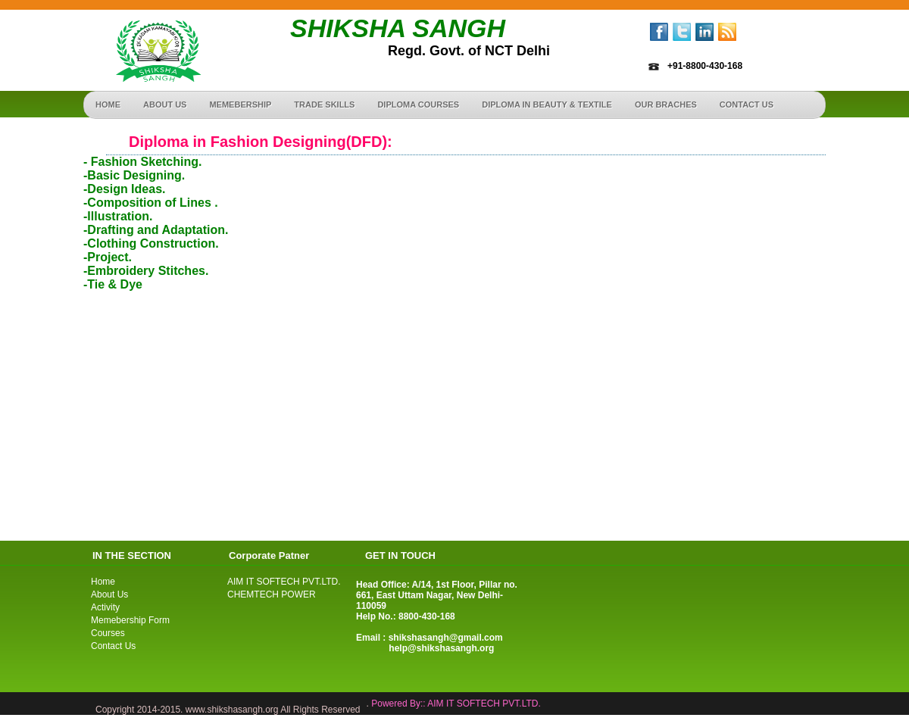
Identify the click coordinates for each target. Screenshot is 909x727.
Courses (108, 633)
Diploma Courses (418, 104)
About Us (164, 104)
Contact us (746, 104)
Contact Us (113, 646)
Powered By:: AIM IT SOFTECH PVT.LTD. (456, 703)
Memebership (240, 104)
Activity (105, 607)
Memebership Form (130, 620)
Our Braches (666, 104)
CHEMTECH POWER (271, 594)
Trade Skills (324, 104)
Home (107, 104)
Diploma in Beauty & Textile (547, 104)
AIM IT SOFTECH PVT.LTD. (284, 581)
